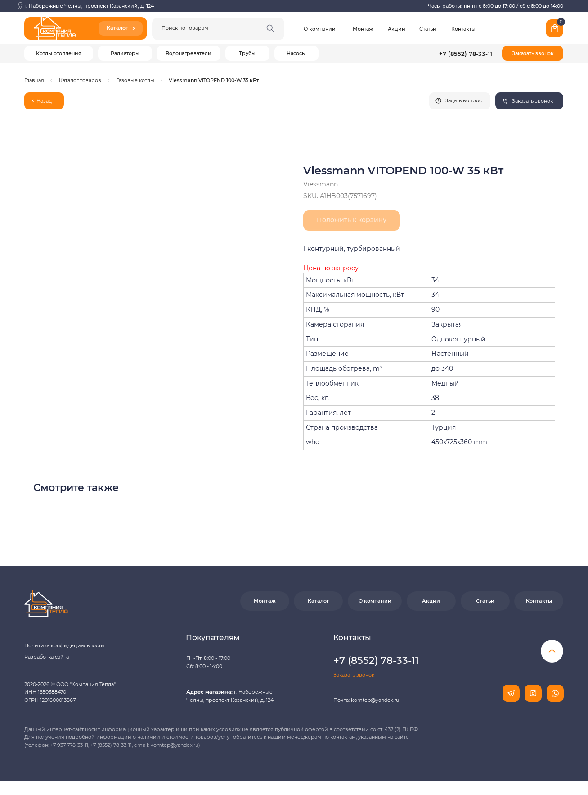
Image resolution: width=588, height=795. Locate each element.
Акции (396, 29)
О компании (320, 29)
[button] (532, 53)
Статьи (427, 29)
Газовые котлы (135, 80)
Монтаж (363, 29)
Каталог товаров (80, 80)
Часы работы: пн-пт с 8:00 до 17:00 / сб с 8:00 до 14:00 (495, 6)
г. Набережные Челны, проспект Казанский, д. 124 (89, 6)
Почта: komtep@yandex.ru (366, 700)
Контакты (463, 29)
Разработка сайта (46, 657)
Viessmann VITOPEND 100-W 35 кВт (214, 80)
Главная (34, 80)
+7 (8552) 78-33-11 (465, 53)
